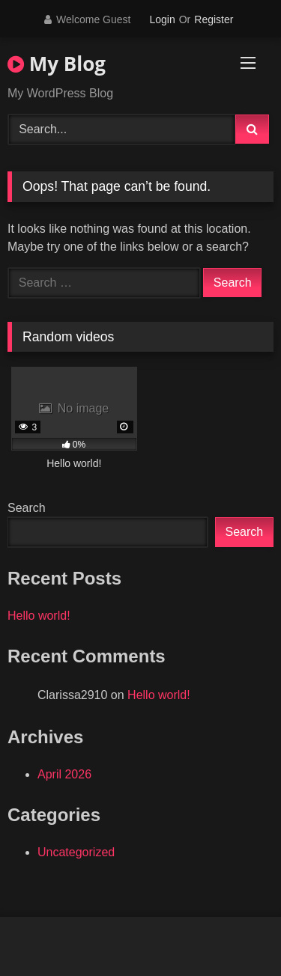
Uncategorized (76, 852)
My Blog (56, 63)
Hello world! (38, 615)
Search (26, 507)
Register (213, 19)
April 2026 (64, 774)
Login (162, 19)
